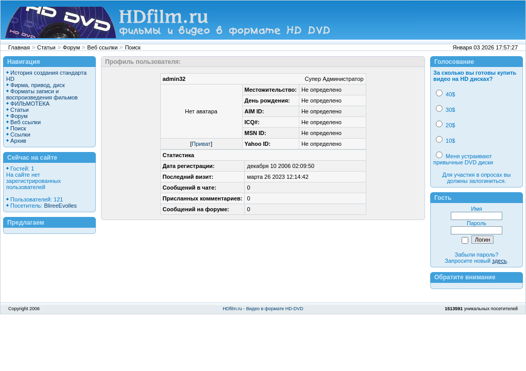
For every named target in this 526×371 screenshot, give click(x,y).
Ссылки (20, 134)
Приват (201, 144)
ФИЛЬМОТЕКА (29, 103)
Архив (18, 141)
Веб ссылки (102, 47)
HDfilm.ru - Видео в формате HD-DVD (263, 308)
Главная (19, 47)
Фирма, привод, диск (37, 85)
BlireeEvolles (60, 206)
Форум (71, 47)
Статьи (46, 47)
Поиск (132, 47)
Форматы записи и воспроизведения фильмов (42, 94)
